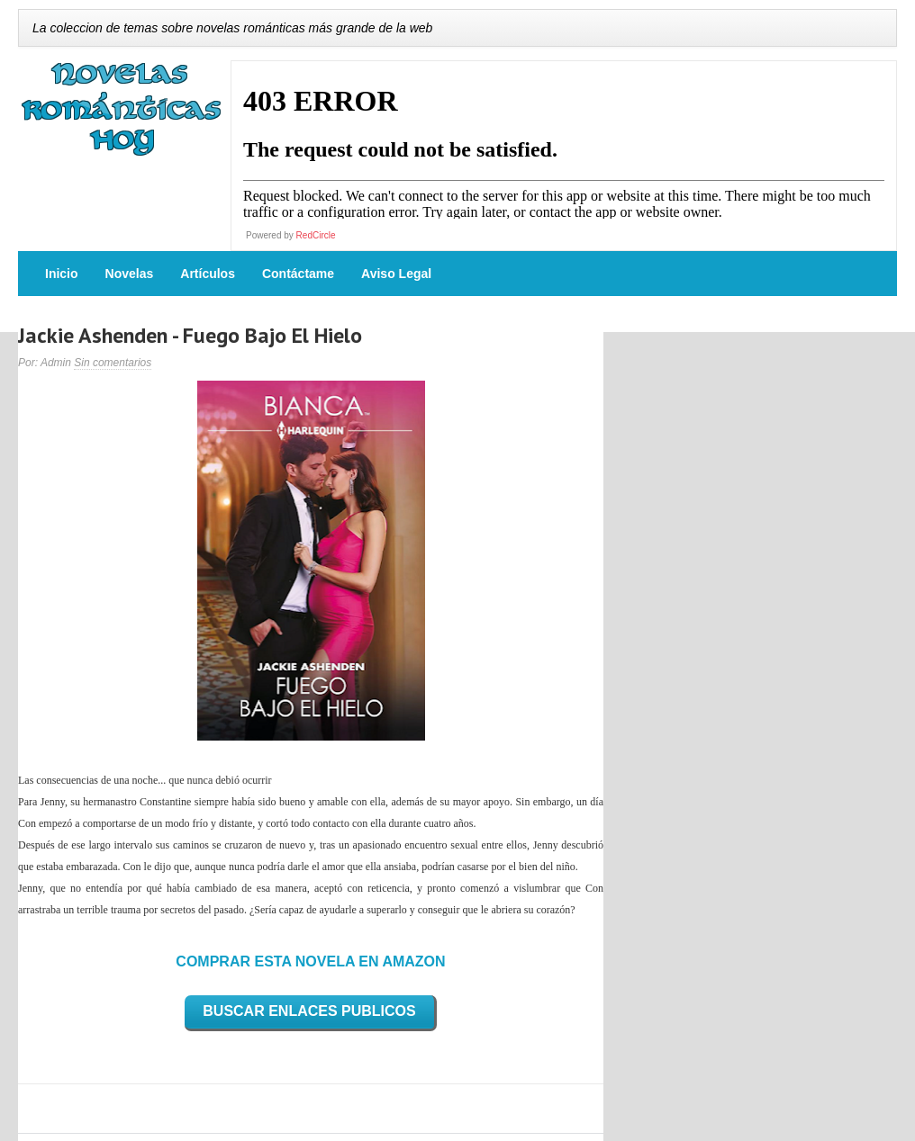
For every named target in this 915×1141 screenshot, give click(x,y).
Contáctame (298, 273)
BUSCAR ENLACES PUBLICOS (309, 1011)
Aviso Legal (396, 273)
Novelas (129, 273)
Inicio (61, 273)
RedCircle (316, 235)
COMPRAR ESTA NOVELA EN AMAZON (310, 961)
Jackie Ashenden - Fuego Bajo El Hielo (190, 335)
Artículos (207, 273)
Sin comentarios (112, 362)
